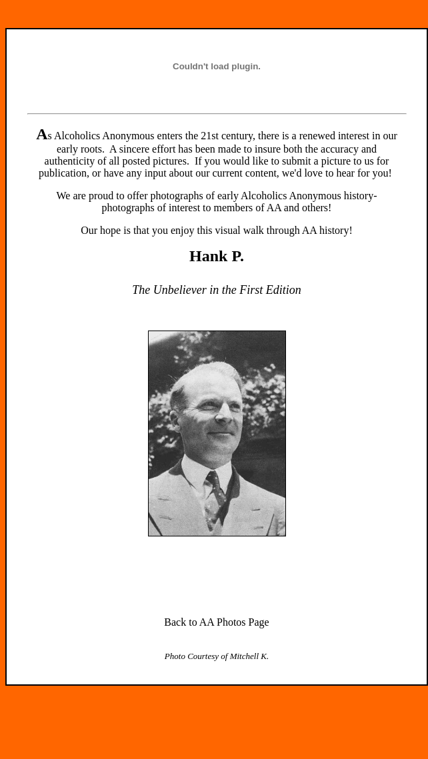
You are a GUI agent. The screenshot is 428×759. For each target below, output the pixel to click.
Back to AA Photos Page (216, 622)
